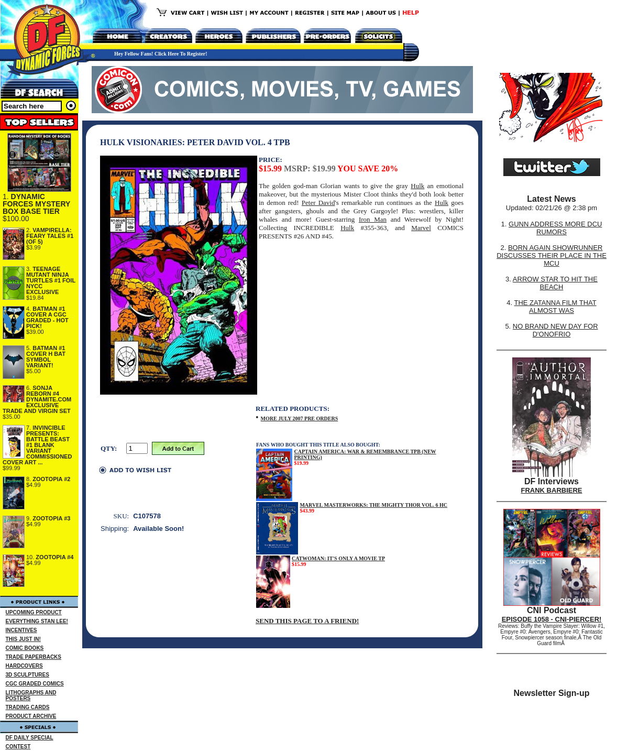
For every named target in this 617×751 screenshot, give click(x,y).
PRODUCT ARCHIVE (31, 716)
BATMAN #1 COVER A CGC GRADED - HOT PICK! (47, 317)
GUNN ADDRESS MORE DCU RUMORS (555, 228)
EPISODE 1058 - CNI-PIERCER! (552, 619)
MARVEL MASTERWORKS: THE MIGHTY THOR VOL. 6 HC (373, 505)
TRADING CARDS (28, 707)
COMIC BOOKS (25, 648)
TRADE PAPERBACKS (34, 657)
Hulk (417, 186)
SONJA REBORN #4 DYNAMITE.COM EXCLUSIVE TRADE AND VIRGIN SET (37, 399)
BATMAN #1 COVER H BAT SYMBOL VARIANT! (45, 356)
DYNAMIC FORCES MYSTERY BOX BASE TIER (36, 203)
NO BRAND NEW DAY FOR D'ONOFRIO (555, 330)
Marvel (421, 228)
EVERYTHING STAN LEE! (37, 621)
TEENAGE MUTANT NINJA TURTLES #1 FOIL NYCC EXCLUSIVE (50, 280)
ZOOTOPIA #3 (51, 518)
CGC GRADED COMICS (35, 684)
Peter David (318, 202)
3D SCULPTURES (27, 675)
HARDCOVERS (24, 666)
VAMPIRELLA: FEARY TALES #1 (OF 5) (49, 236)
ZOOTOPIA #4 (54, 557)
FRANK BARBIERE (551, 490)
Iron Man (373, 219)
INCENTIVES (21, 630)
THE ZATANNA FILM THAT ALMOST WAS (555, 306)
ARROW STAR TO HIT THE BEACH (555, 283)
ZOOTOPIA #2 (51, 479)
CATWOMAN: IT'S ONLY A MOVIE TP (338, 558)
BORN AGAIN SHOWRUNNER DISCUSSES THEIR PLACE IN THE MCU (552, 255)
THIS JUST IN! (23, 639)
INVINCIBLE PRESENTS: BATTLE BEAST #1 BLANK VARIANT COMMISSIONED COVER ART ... (37, 445)
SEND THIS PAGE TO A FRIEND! (307, 621)
